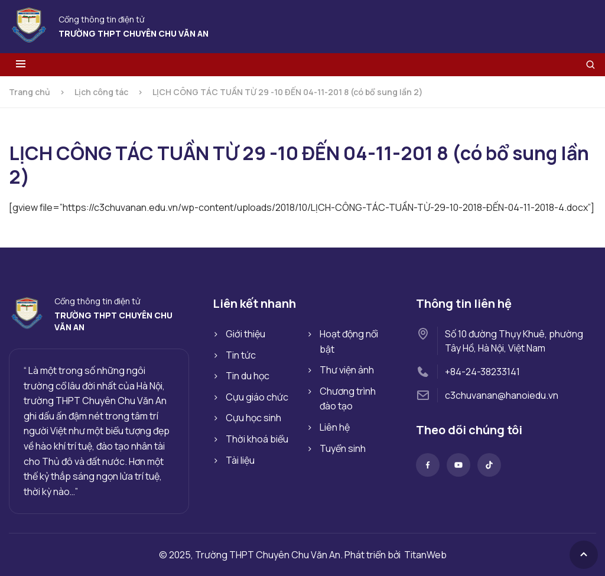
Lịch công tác (101, 91)
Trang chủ (29, 91)
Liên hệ (335, 427)
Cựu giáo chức (257, 396)
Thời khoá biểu (257, 438)
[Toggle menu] (20, 64)
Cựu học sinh (253, 417)
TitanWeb (425, 554)
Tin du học (247, 375)
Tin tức (241, 355)
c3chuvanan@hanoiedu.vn (501, 395)
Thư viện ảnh (347, 369)
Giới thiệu (245, 333)
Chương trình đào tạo (348, 399)
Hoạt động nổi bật (349, 341)
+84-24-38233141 (482, 371)
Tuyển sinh (343, 448)
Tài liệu (240, 460)
